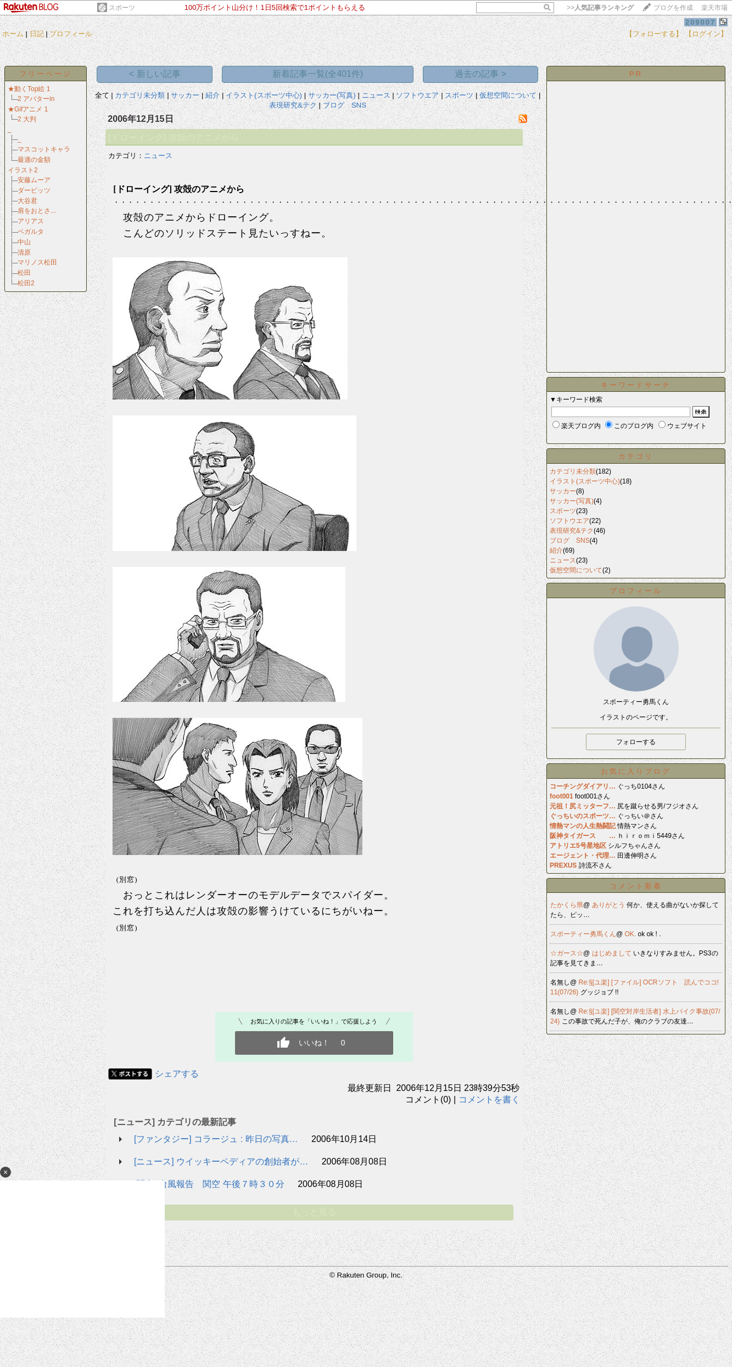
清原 (24, 252)
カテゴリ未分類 (140, 95)
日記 (37, 34)
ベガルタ (31, 231)
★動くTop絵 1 (29, 89)
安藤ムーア (34, 180)
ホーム (13, 34)
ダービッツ (34, 190)
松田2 (26, 283)
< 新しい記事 (155, 73)
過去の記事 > (480, 73)
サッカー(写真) (332, 95)
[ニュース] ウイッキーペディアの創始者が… (221, 1161)
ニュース (376, 95)
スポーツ (122, 8)
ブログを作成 (673, 8)
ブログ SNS (344, 105)
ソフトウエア (417, 95)
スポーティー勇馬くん (583, 934)
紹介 (212, 95)
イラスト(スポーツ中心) (264, 95)
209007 (700, 22)
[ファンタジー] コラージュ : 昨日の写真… (216, 1139)
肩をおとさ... (37, 211)
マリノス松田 (37, 262)
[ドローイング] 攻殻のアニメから (173, 137)
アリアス (31, 221)
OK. (631, 934)
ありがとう (609, 905)
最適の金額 (34, 160)
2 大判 (27, 119)
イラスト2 (23, 170)
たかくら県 (566, 905)
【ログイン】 (706, 34)
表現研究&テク (293, 105)
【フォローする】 (654, 34)
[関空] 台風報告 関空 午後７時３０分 (209, 1184)
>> (600, 8)
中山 (24, 242)
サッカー (185, 95)
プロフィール (70, 34)
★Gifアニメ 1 (28, 109)
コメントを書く (489, 1099)
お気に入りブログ (636, 771)
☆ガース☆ (566, 953)
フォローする (636, 742)
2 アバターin (36, 99)
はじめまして (612, 953)
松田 (24, 273)
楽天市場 (714, 8)
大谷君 (27, 201)
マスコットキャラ (44, 149)
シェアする (177, 1073)
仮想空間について (508, 95)
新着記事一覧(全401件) (317, 73)
